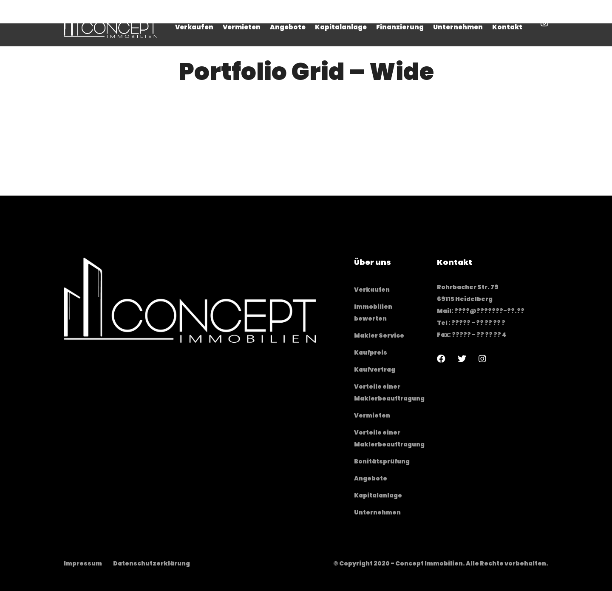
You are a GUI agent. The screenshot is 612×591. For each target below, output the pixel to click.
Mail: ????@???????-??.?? (480, 311)
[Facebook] (441, 358)
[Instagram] (482, 358)
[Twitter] (462, 358)
